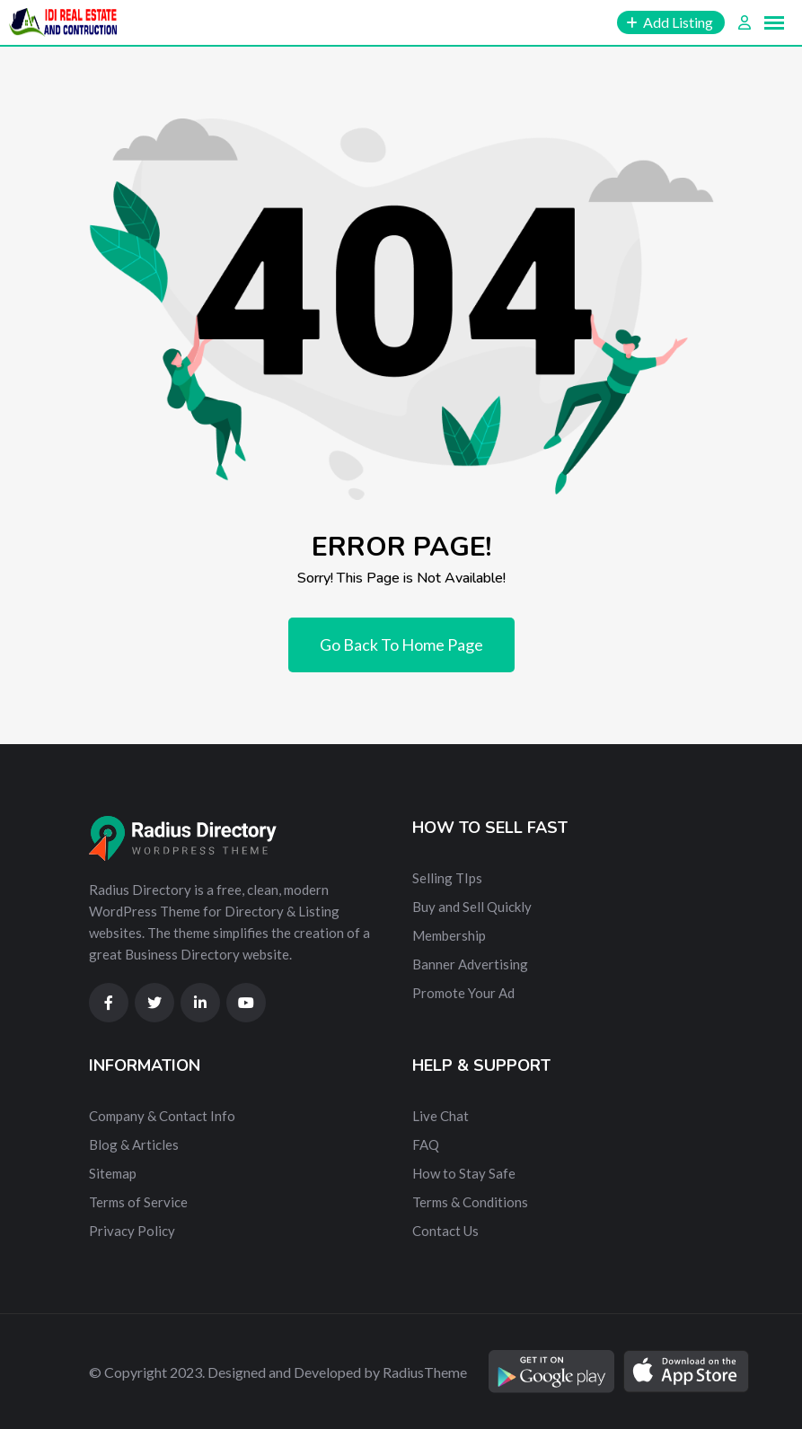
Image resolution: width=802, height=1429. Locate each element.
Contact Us (445, 1231)
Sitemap (113, 1173)
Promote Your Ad (463, 993)
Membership (449, 935)
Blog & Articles (134, 1144)
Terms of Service (138, 1202)
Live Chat (440, 1116)
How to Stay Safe (464, 1173)
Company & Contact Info (162, 1116)
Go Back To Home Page (401, 644)
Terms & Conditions (470, 1202)
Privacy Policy (132, 1231)
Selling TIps (447, 878)
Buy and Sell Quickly (472, 907)
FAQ (425, 1144)
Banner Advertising (470, 964)
